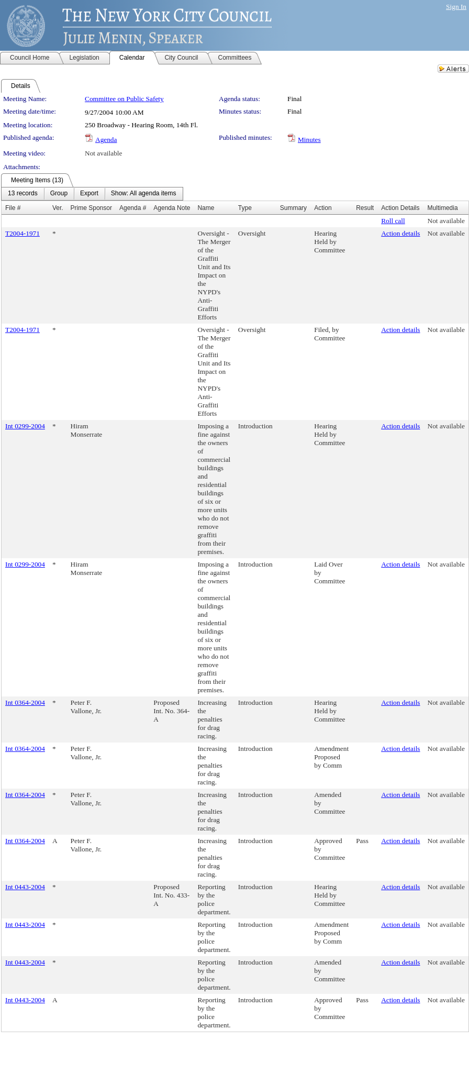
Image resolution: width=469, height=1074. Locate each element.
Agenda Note (171, 208)
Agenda (106, 139)
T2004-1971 (22, 233)
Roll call (393, 221)
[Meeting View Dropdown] (144, 193)
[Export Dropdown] (89, 193)
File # (12, 208)
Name (205, 208)
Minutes (309, 139)
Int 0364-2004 (25, 702)
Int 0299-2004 (25, 426)
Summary (293, 208)
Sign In (456, 6)
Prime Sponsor (91, 208)
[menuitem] (23, 193)
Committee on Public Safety (124, 99)
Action (322, 208)
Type (245, 208)
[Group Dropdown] (59, 193)
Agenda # (132, 208)
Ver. (57, 208)
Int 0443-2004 (25, 887)
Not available (103, 153)
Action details (400, 233)
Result (365, 208)
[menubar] (92, 194)
